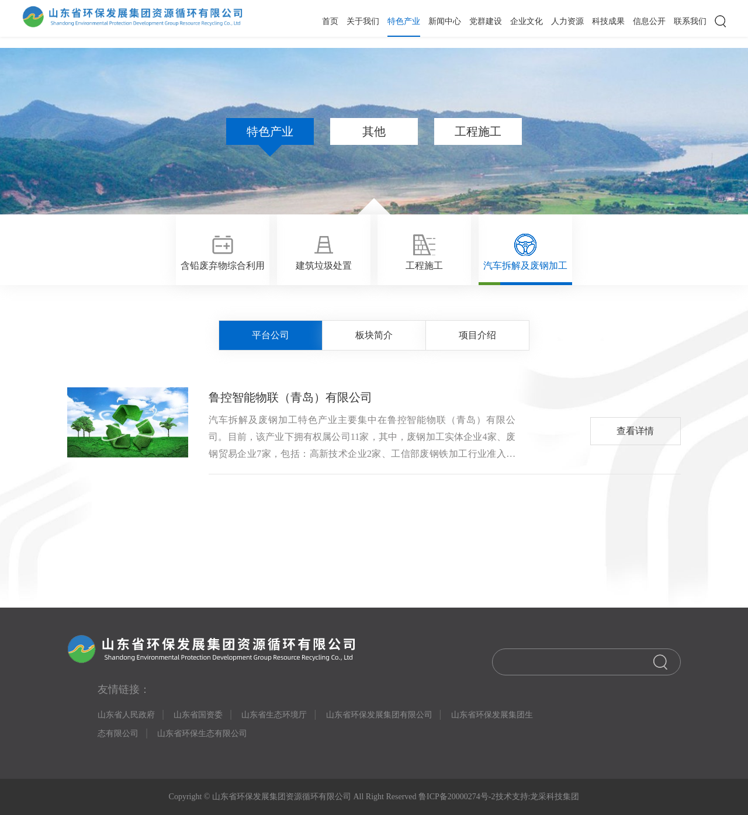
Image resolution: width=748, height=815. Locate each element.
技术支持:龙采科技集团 (538, 796)
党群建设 (485, 21)
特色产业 (403, 21)
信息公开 (649, 21)
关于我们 (363, 21)
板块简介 (374, 335)
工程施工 (478, 131)
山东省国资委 (198, 714)
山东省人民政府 (126, 714)
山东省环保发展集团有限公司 (379, 714)
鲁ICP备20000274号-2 (456, 796)
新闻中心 (444, 21)
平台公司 (270, 335)
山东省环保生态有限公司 (202, 733)
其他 (374, 131)
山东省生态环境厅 (274, 714)
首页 (330, 21)
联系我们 (690, 21)
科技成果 (608, 21)
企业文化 (526, 21)
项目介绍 (477, 335)
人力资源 (567, 21)
